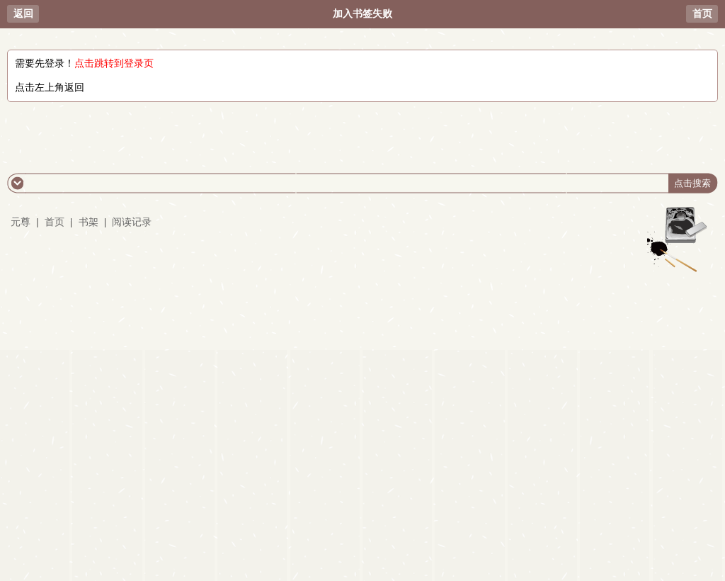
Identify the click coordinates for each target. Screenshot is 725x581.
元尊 (20, 222)
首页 (702, 14)
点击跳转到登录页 (114, 63)
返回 (23, 14)
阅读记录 (132, 222)
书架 (88, 222)
